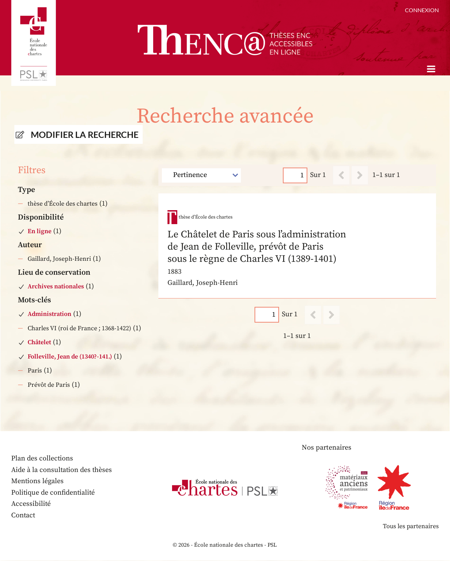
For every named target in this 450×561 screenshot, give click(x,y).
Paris (35, 371)
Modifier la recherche (85, 134)
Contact (23, 515)
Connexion (422, 10)
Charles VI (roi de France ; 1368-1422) (79, 328)
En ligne (39, 231)
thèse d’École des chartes (63, 204)
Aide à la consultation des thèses (62, 470)
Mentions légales (37, 481)
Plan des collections (42, 458)
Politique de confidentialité (53, 492)
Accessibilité (31, 504)
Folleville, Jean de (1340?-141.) (70, 357)
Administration (49, 314)
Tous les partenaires (410, 526)
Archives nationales (56, 286)
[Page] (295, 175)
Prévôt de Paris (49, 385)
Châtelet (39, 342)
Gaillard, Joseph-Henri (59, 259)
